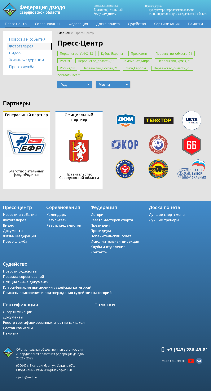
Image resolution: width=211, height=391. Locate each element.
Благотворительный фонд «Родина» (109, 10)
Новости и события (27, 39)
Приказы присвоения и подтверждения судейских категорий (57, 292)
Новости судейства (20, 271)
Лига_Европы (135, 68)
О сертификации (18, 311)
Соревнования (47, 23)
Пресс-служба (21, 66)
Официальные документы (26, 282)
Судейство (137, 23)
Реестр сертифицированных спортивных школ (44, 322)
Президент (139, 53)
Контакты (99, 252)
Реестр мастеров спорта (111, 220)
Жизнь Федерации (26, 59)
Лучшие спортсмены (167, 214)
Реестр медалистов (63, 225)
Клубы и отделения (107, 246)
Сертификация (167, 23)
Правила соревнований (23, 276)
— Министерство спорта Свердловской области (176, 13)
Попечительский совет (110, 236)
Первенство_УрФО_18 (76, 53)
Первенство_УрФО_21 (174, 61)
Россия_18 (67, 68)
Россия (65, 61)
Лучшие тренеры (164, 220)
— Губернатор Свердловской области (169, 9)
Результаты (56, 220)
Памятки (195, 23)
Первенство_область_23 (172, 68)
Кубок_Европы (112, 53)
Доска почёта (108, 23)
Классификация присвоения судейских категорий (47, 287)
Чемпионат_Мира (136, 61)
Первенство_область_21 (174, 53)
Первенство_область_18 (96, 61)
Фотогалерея (21, 46)
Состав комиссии (18, 328)
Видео (15, 53)
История (98, 214)
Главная (63, 33)
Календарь (56, 214)
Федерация (78, 23)
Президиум (100, 230)
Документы (13, 230)
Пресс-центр (16, 23)
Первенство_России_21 (100, 68)
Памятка (10, 333)
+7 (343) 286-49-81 (187, 349)
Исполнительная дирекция (114, 241)
